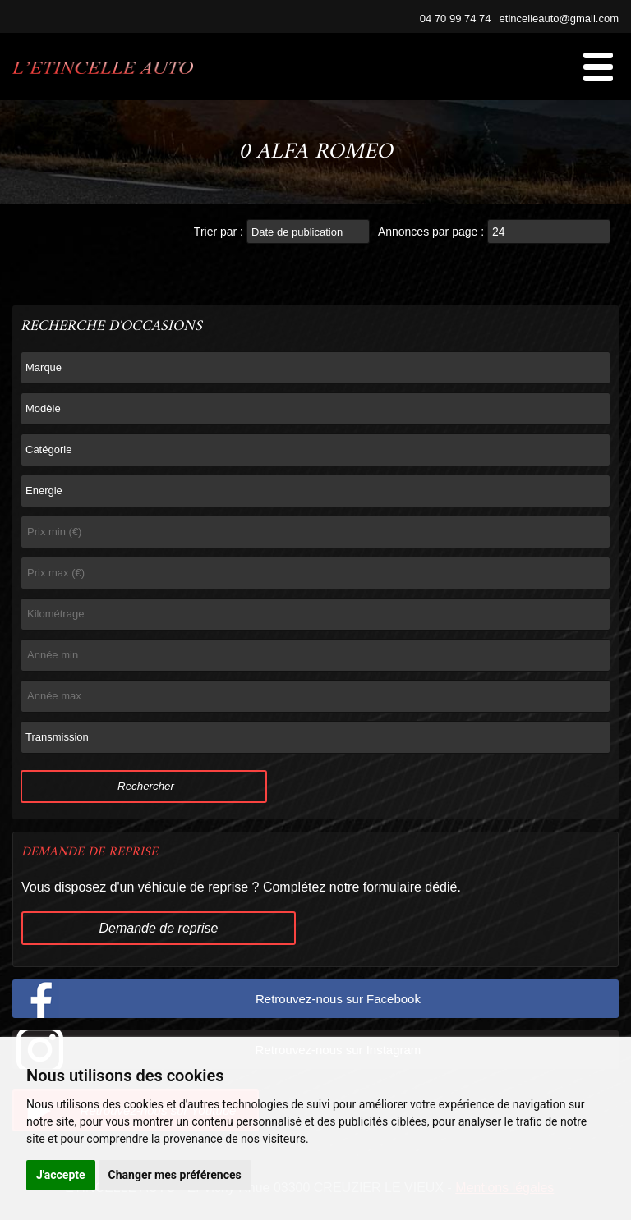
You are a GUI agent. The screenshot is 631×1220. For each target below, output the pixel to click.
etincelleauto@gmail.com (559, 18)
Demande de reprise (159, 928)
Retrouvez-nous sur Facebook (338, 999)
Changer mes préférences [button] (175, 1174)
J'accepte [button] (60, 1174)
